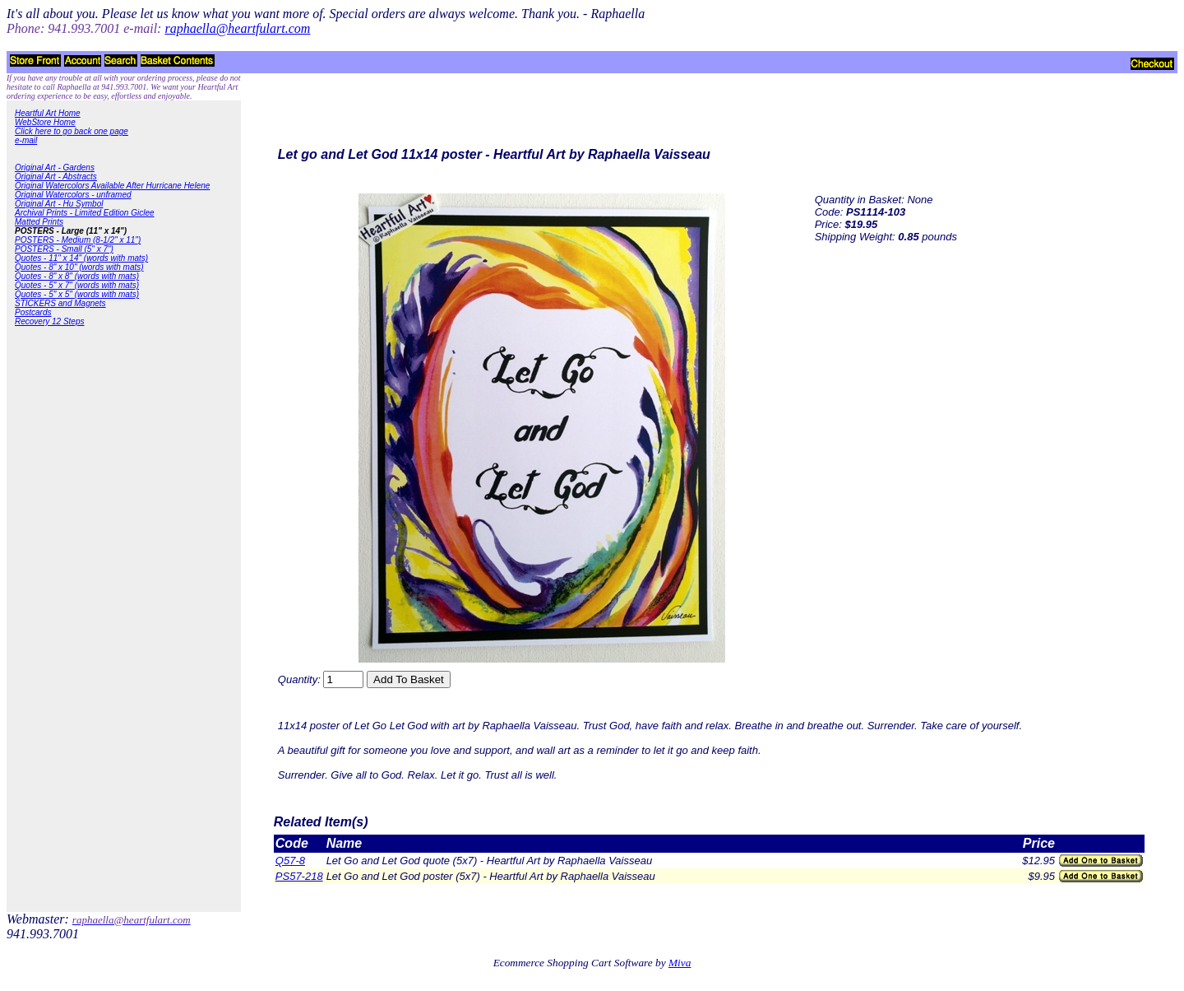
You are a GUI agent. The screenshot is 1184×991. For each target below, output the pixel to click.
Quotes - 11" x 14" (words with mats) (81, 258)
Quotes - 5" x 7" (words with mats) (77, 285)
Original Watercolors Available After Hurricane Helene (112, 185)
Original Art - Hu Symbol (59, 203)
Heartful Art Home (48, 113)
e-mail (26, 140)
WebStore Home (45, 122)
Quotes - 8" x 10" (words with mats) (79, 267)
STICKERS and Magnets (60, 303)
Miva (679, 962)
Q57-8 (290, 860)
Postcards (33, 312)
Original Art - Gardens (55, 167)
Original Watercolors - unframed (73, 194)
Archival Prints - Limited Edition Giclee (85, 212)
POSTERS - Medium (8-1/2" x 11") (78, 239)
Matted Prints (39, 221)
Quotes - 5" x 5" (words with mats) (77, 294)
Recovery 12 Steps (50, 321)
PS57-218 (299, 876)
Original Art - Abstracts (56, 176)
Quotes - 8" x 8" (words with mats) (77, 276)
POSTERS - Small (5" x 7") (64, 249)
